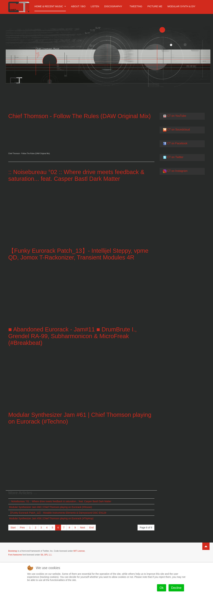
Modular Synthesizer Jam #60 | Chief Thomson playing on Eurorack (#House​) (50, 507)
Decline (176, 588)
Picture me (154, 6)
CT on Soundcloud (178, 129)
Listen (95, 6)
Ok (162, 588)
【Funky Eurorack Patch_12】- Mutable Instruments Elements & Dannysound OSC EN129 (57, 512)
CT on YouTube (176, 115)
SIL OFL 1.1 (46, 554)
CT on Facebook (177, 143)
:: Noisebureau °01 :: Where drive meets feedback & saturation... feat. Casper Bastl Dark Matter (60, 501)
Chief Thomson (14, 153)
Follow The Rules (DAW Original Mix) (35, 153)
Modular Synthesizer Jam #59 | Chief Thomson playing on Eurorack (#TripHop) (51, 518)
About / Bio (78, 6)
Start (13, 527)
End (91, 527)
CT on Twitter (175, 157)
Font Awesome (15, 554)
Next (82, 527)
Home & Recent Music (50, 6)
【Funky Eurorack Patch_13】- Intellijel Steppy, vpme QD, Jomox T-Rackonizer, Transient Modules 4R (80, 254)
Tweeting (136, 6)
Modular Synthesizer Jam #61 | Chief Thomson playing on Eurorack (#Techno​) (71, 418)
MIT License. (79, 551)
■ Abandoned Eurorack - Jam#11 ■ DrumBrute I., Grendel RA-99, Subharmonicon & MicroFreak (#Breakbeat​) (74, 336)
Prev (22, 527)
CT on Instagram (177, 170)
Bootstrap (12, 551)
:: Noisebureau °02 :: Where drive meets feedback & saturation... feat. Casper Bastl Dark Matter (78, 175)
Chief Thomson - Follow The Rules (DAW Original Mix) (81, 116)
